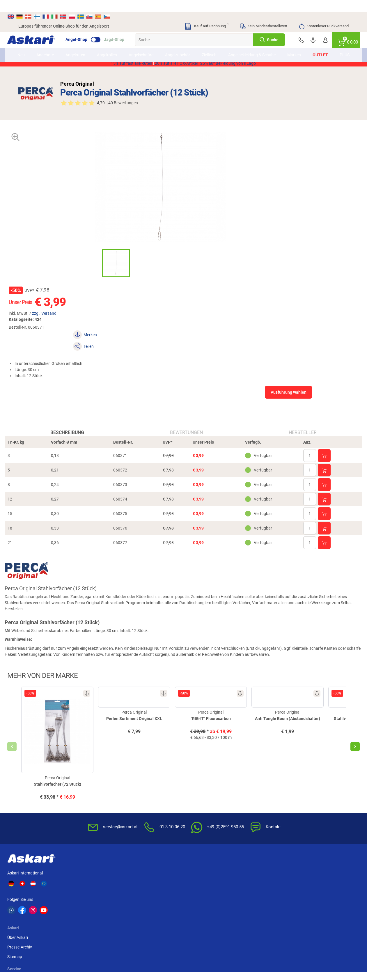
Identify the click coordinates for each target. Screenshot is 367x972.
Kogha (24, 875)
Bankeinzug (309, 781)
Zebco (312, 897)
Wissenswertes (200, 781)
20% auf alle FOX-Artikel (176, 65)
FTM (146, 886)
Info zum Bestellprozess (208, 791)
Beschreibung (74, 316)
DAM (22, 897)
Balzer (65, 897)
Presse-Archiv (97, 781)
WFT (229, 875)
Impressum (253, 810)
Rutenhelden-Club (147, 791)
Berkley (272, 875)
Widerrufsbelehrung (261, 781)
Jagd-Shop (125, 28)
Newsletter (140, 771)
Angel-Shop (87, 28)
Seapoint (315, 886)
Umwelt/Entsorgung (261, 800)
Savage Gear (71, 886)
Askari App (140, 800)
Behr (105, 897)
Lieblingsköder (31, 886)
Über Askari (95, 771)
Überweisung (311, 791)
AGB (247, 771)
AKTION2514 (250, 59)
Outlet (313, 46)
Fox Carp (315, 875)
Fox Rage (274, 886)
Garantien (196, 810)
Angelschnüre (147, 46)
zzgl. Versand (228, 162)
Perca (230, 886)
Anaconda (192, 875)
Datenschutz (254, 791)
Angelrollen (114, 46)
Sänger (231, 897)
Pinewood (151, 897)
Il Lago (107, 875)
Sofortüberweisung (316, 771)
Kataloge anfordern (148, 781)
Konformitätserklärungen (210, 819)
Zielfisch (215, 46)
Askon (189, 897)
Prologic (273, 897)
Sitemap (92, 791)
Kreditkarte (309, 800)
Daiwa (65, 875)
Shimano (150, 875)
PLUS (338, 46)
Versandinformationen (65, 948)
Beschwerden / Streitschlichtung (258, 832)
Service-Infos (198, 800)
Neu (27, 46)
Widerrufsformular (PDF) (265, 819)
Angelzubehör (184, 46)
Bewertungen (186, 316)
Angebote (52, 46)
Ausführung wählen (297, 217)
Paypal (305, 810)
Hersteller (295, 316)
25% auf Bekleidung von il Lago (228, 65)
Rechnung (308, 819)
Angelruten (82, 46)
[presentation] (23, 642)
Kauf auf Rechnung (206, 14)
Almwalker (110, 886)
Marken (287, 46)
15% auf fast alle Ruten (131, 65)
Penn (188, 886)
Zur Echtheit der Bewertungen (201, 832)
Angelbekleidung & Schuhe (251, 46)
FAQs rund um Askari (206, 771)
